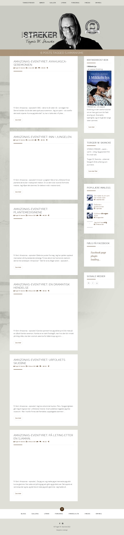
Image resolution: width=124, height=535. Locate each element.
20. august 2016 (99, 217)
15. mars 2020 (30, 68)
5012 (45, 366)
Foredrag (75, 2)
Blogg (23, 513)
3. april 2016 (98, 208)
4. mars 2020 (30, 140)
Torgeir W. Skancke (19, 68)
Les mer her (93, 171)
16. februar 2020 (31, 442)
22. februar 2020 (31, 366)
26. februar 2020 (31, 291)
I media (87, 2)
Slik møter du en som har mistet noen (102, 197)
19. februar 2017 (99, 224)
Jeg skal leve (100, 222)
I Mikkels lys (73, 513)
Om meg (98, 2)
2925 (43, 140)
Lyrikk (63, 2)
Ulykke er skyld (101, 214)
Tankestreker (28, 2)
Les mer (18, 120)
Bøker (42, 2)
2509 (45, 215)
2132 (45, 442)
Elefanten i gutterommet (99, 205)
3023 (45, 291)
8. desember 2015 (99, 200)
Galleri (53, 2)
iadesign (65, 530)
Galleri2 (35, 513)
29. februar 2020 (31, 215)
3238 (43, 68)
